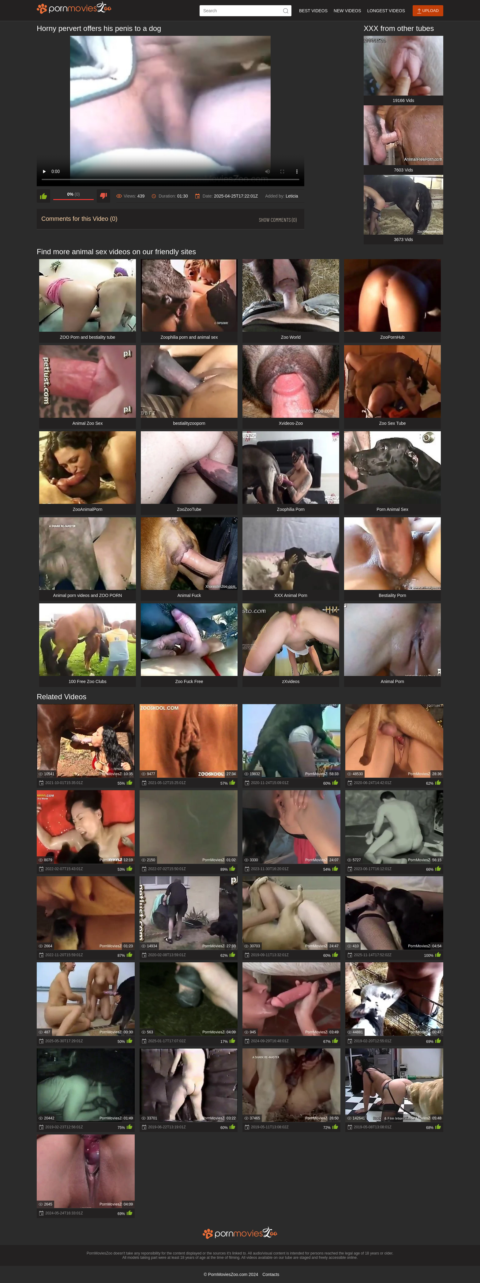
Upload (428, 10)
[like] (43, 196)
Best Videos (313, 10)
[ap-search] (245, 10)
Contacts (270, 1274)
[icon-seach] (285, 10)
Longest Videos (386, 10)
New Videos (347, 10)
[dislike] (103, 196)
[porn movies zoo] (74, 8)
